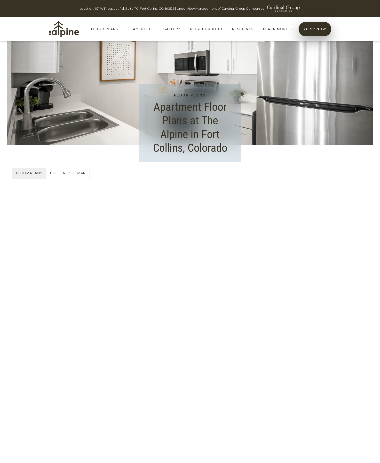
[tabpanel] (190, 307)
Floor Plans (109, 29)
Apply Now (314, 29)
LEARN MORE (281, 29)
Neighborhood (206, 29)
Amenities (143, 29)
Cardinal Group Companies (243, 8)
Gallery (172, 29)
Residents (242, 29)
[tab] (29, 173)
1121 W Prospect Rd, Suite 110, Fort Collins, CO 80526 (134, 8)
